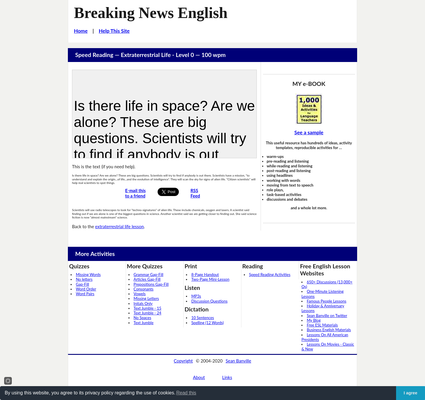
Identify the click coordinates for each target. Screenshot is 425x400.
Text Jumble (143, 322)
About (199, 377)
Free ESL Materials (322, 325)
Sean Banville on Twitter (327, 315)
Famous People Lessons (326, 301)
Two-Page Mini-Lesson (210, 279)
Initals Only (143, 303)
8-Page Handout (205, 274)
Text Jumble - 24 (147, 313)
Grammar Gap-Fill (149, 274)
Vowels (140, 293)
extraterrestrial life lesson (119, 226)
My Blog (314, 320)
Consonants (143, 289)
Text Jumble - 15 (147, 308)
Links (227, 377)
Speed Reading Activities (269, 274)
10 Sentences (202, 317)
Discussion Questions (209, 301)
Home (81, 31)
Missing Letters (146, 298)
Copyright (183, 360)
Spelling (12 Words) (207, 322)
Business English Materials (329, 329)
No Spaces (142, 317)
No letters (84, 279)
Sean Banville (238, 360)
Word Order (86, 289)
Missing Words (88, 274)
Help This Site (114, 31)
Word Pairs (85, 293)
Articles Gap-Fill (147, 279)
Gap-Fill (82, 284)
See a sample (308, 132)
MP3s (196, 296)
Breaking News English (151, 12)
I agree (410, 393)
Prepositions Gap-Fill (151, 284)
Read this (186, 392)
